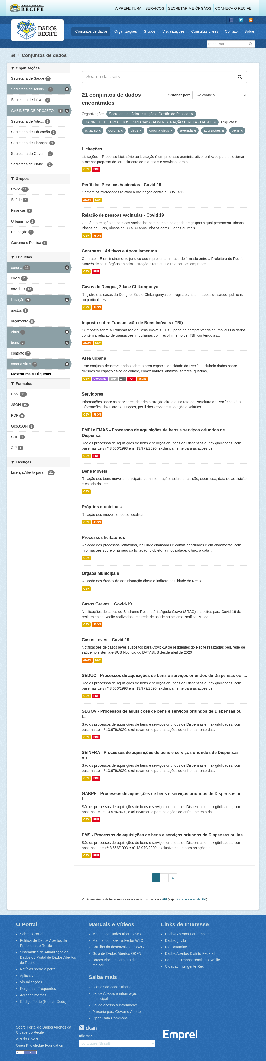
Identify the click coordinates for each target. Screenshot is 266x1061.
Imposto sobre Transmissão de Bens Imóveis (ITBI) (132, 323)
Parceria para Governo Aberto (117, 1012)
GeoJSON (99, 378)
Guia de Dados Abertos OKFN (117, 953)
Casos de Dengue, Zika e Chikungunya (120, 287)
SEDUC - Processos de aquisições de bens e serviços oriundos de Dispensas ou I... (164, 675)
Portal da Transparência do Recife (192, 960)
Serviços (154, 8)
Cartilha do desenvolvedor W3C (118, 947)
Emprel (180, 1035)
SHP (113, 378)
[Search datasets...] (157, 77)
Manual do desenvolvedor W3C (118, 940)
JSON (87, 199)
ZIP (122, 378)
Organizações (125, 31)
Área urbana (94, 358)
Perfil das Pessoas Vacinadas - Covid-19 (121, 185)
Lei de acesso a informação (115, 1005)
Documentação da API (191, 899)
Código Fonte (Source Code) (43, 1001)
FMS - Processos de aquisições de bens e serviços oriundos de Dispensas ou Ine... (164, 835)
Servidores (92, 394)
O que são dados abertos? (114, 987)
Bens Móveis (94, 471)
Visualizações (173, 31)
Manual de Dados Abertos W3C (118, 934)
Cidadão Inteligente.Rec (184, 966)
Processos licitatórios (103, 537)
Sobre (249, 31)
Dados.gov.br (175, 940)
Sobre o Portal (31, 934)
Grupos (149, 31)
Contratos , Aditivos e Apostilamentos (119, 251)
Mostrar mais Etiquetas (31, 374)
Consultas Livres (204, 31)
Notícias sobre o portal (38, 969)
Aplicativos (28, 975)
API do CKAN (27, 1039)
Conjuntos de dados (91, 31)
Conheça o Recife (233, 8)
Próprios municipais (102, 507)
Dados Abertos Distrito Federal (190, 953)
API (164, 899)
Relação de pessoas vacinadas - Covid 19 (123, 215)
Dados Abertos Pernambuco (188, 934)
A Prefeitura (128, 8)
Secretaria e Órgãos (189, 8)
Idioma (85, 1036)
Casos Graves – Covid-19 (107, 604)
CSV (86, 169)
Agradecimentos (33, 995)
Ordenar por (178, 95)
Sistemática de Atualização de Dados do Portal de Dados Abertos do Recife (48, 957)
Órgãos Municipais (100, 573)
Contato (231, 31)
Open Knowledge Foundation (39, 1045)
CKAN (88, 1028)
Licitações (92, 149)
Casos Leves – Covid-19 (105, 640)
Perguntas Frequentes (38, 988)
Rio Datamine (176, 947)
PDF (96, 169)
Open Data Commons (110, 1018)
